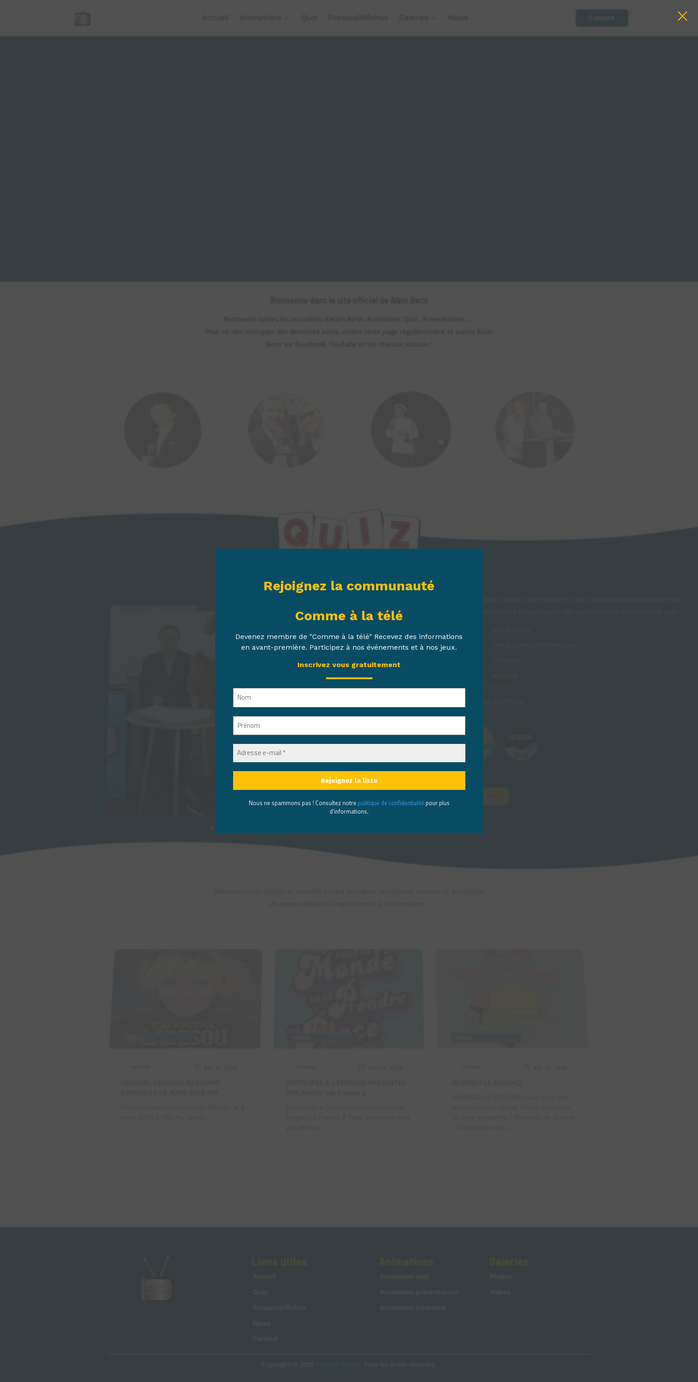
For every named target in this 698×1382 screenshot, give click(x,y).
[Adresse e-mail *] (349, 753)
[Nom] (349, 697)
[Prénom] (349, 725)
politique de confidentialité (391, 802)
